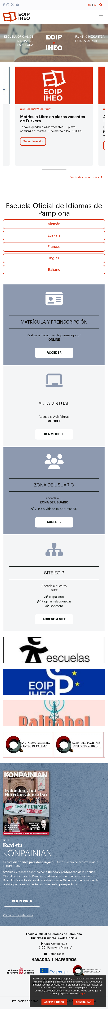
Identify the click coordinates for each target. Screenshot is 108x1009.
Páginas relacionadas (56, 601)
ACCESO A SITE (54, 619)
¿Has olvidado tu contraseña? (56, 509)
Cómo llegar (56, 954)
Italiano (54, 269)
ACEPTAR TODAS (54, 1002)
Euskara (54, 235)
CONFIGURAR (83, 1002)
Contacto (56, 606)
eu (95, 4)
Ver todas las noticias (86, 177)
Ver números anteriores (18, 915)
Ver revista (22, 901)
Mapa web (56, 596)
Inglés (54, 258)
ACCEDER (54, 352)
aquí (82, 993)
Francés (54, 246)
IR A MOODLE (54, 434)
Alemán (54, 224)
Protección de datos (25, 1001)
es (89, 4)
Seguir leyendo (33, 141)
